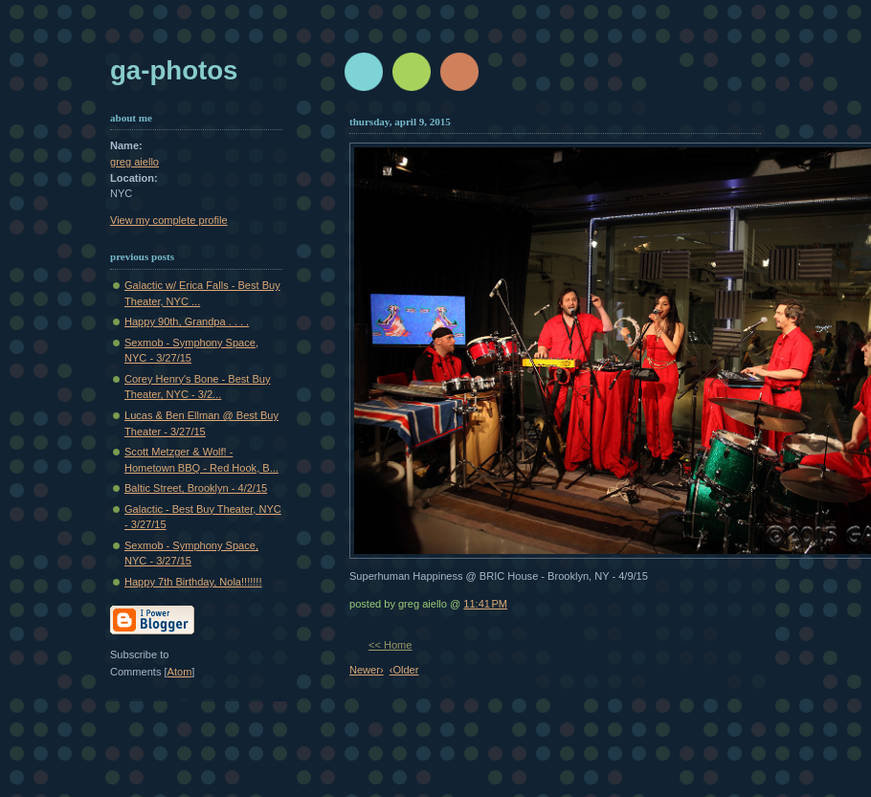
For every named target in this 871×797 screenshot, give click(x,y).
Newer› (366, 669)
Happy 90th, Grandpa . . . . (186, 321)
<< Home (390, 645)
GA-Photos (173, 70)
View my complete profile (169, 220)
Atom (180, 671)
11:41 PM (485, 603)
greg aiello (134, 161)
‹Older (404, 669)
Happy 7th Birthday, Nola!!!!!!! (192, 581)
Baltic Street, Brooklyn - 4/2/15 (195, 488)
